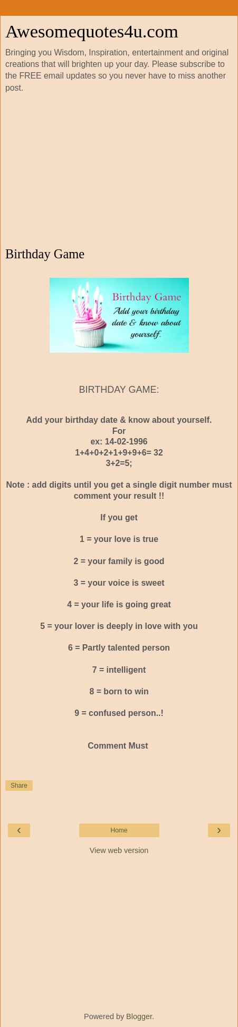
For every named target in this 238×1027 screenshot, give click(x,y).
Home (118, 830)
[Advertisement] (119, 170)
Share (19, 785)
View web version (119, 850)
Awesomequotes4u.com (91, 31)
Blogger (139, 1016)
